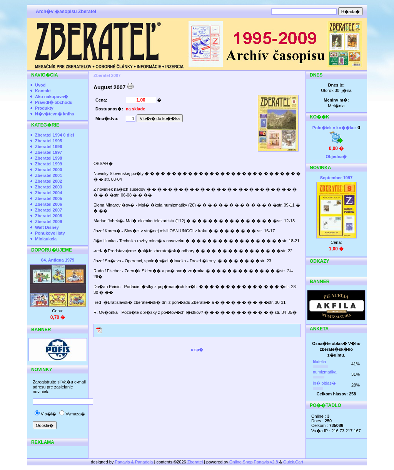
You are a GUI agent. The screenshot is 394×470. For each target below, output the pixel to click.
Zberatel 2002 (48, 181)
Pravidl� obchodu (53, 102)
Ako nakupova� (51, 96)
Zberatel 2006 (48, 204)
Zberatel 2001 (48, 175)
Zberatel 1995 (48, 140)
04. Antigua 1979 (57, 260)
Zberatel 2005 (48, 198)
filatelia (319, 361)
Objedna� (336, 156)
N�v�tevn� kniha (54, 114)
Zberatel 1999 (48, 164)
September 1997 (336, 177)
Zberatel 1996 (48, 146)
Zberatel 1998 (48, 158)
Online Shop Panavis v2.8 (253, 462)
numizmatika (325, 372)
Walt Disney (47, 227)
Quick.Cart (293, 462)
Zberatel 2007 (48, 210)
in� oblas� (324, 383)
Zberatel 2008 (48, 215)
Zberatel (195, 462)
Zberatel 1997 (48, 152)
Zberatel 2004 (48, 192)
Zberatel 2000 (48, 169)
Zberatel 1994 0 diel (54, 135)
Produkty (44, 108)
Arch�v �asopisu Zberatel (66, 11)
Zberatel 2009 (48, 221)
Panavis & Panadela (134, 462)
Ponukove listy (50, 233)
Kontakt (43, 90)
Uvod (40, 85)
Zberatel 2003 (48, 187)
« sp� (196, 349)
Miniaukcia (46, 239)
